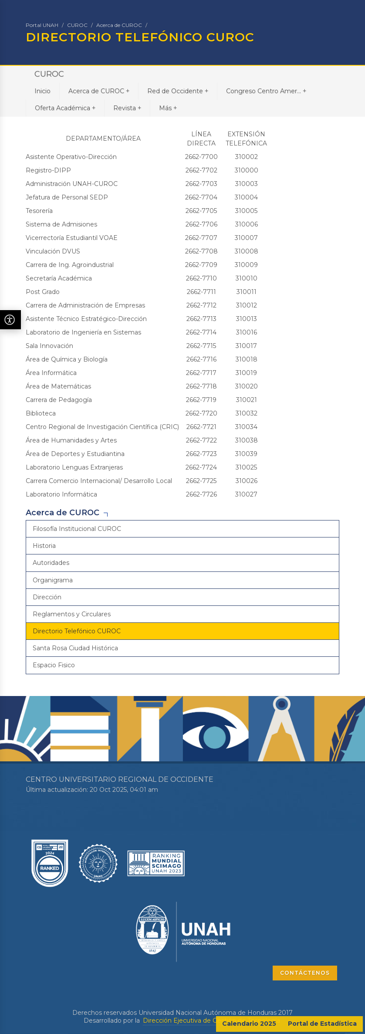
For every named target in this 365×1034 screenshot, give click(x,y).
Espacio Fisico (54, 665)
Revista (127, 108)
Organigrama (53, 580)
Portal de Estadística (322, 1023)
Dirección (47, 597)
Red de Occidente (177, 91)
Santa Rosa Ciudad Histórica (75, 648)
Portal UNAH (42, 25)
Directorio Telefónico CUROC (77, 631)
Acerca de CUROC (119, 25)
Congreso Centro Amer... (266, 91)
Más (168, 108)
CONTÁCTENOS (305, 973)
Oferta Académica (65, 108)
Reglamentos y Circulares (72, 614)
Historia (44, 546)
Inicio (42, 91)
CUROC (77, 25)
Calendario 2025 (249, 1023)
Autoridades (51, 563)
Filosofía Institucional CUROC (77, 529)
